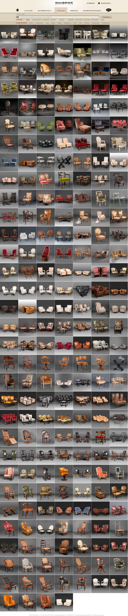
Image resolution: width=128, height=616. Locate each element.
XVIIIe (53, 23)
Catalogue (61, 10)
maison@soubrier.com (60, 471)
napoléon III (67, 23)
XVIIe (47, 23)
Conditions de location (98, 471)
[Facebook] (25, 471)
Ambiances (74, 10)
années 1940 (95, 23)
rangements (45, 19)
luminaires (71, 19)
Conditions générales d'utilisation (84, 471)
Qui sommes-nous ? (45, 10)
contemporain (106, 23)
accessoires (94, 19)
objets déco (78, 19)
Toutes (31, 23)
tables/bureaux (36, 19)
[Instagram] (28, 471)
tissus (102, 19)
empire (60, 23)
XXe (80, 23)
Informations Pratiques (92, 10)
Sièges (23, 14)
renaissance (39, 23)
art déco (86, 23)
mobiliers (53, 19)
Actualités (28, 10)
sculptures (86, 19)
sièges (28, 19)
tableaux (62, 19)
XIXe (75, 23)
